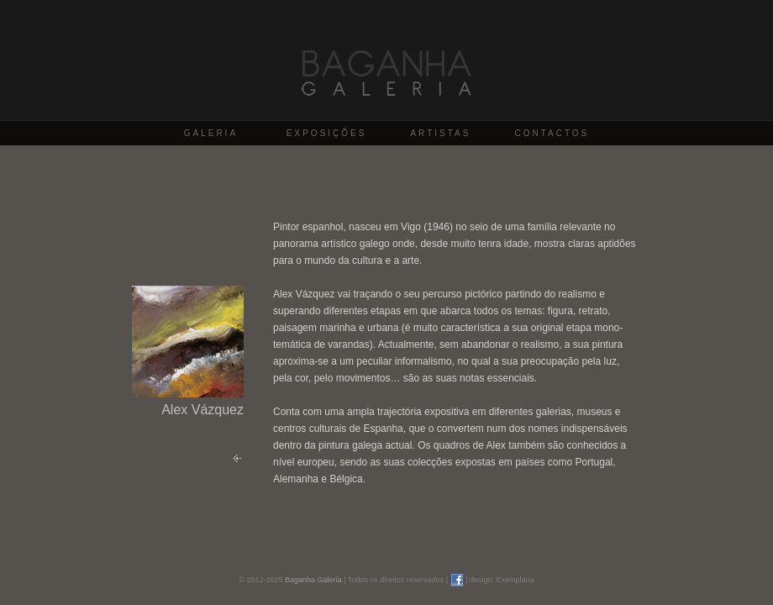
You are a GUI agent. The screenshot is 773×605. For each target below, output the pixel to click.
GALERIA (211, 133)
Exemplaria (515, 580)
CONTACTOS (551, 133)
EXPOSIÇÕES (327, 133)
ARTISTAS (440, 133)
